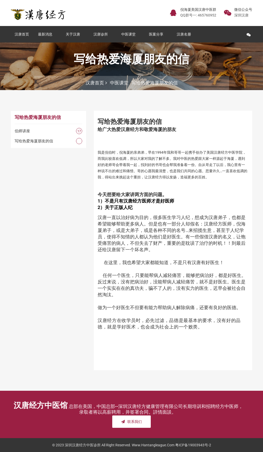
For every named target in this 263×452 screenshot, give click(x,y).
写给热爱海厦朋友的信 (155, 82)
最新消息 (46, 34)
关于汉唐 (74, 34)
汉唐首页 (22, 34)
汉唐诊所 (101, 34)
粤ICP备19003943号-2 (193, 445)
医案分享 (157, 34)
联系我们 (131, 422)
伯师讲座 (22, 131)
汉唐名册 (185, 34)
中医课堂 (129, 34)
